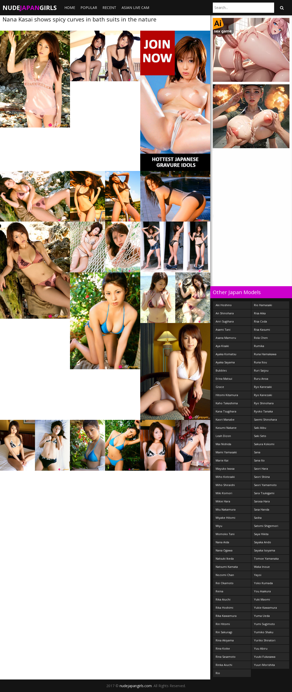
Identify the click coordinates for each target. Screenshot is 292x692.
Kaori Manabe (225, 419)
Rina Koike (223, 648)
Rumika (259, 346)
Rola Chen (261, 338)
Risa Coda (260, 321)
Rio (218, 673)
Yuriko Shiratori (264, 640)
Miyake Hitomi (225, 518)
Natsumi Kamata (227, 567)
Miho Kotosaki (225, 477)
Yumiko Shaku (263, 632)
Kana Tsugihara (226, 411)
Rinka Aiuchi (224, 665)
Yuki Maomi (262, 599)
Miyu (219, 526)
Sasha (258, 518)
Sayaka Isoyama (264, 550)
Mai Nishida (223, 444)
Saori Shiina (262, 477)
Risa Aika (260, 313)
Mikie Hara (223, 501)
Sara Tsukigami (264, 493)
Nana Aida (222, 542)
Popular (88, 7)
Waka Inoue (262, 567)
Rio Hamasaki (263, 305)
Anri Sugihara (225, 321)
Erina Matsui (224, 378)
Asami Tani (223, 329)
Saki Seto (260, 436)
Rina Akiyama (225, 640)
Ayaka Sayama (225, 362)
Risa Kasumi (262, 329)
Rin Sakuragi (224, 632)
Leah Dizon (223, 436)
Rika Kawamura (226, 616)
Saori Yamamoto (265, 485)
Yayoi (257, 575)
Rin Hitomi (223, 624)
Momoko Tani (225, 534)
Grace (220, 387)
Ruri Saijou (261, 370)
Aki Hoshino (224, 305)
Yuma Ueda (262, 616)
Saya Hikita (261, 534)
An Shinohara (225, 313)
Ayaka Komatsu (226, 354)
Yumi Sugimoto (264, 624)
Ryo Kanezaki (263, 395)
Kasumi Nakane (226, 428)
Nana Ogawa (224, 550)
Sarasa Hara (262, 501)
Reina (219, 591)
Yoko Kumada (263, 583)
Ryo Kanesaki (263, 387)
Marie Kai (222, 460)
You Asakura (262, 591)
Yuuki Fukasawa (264, 657)
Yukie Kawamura (265, 607)
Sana (257, 452)
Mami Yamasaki (226, 452)
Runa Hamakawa (265, 354)
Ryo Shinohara (264, 403)
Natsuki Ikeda (225, 558)
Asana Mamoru (226, 338)
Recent (109, 7)
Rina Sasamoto (226, 657)
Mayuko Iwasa (225, 468)
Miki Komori (224, 493)
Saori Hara (261, 468)
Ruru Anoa (261, 378)
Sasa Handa (261, 509)
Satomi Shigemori (266, 526)
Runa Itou (260, 362)
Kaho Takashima (227, 403)
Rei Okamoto (224, 583)
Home (69, 7)
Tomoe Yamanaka (266, 558)
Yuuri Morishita (264, 665)
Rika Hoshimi (224, 607)
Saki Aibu (260, 428)
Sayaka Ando (262, 542)
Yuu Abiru (260, 648)
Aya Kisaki (222, 346)
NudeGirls (30, 7)
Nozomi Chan (225, 575)
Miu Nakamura (226, 509)
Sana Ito (259, 460)
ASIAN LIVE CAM (135, 7)
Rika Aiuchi (223, 599)
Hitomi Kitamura (227, 395)
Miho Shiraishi (225, 485)
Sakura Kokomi (264, 444)
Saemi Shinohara (265, 419)
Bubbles (221, 370)
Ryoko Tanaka (263, 411)
